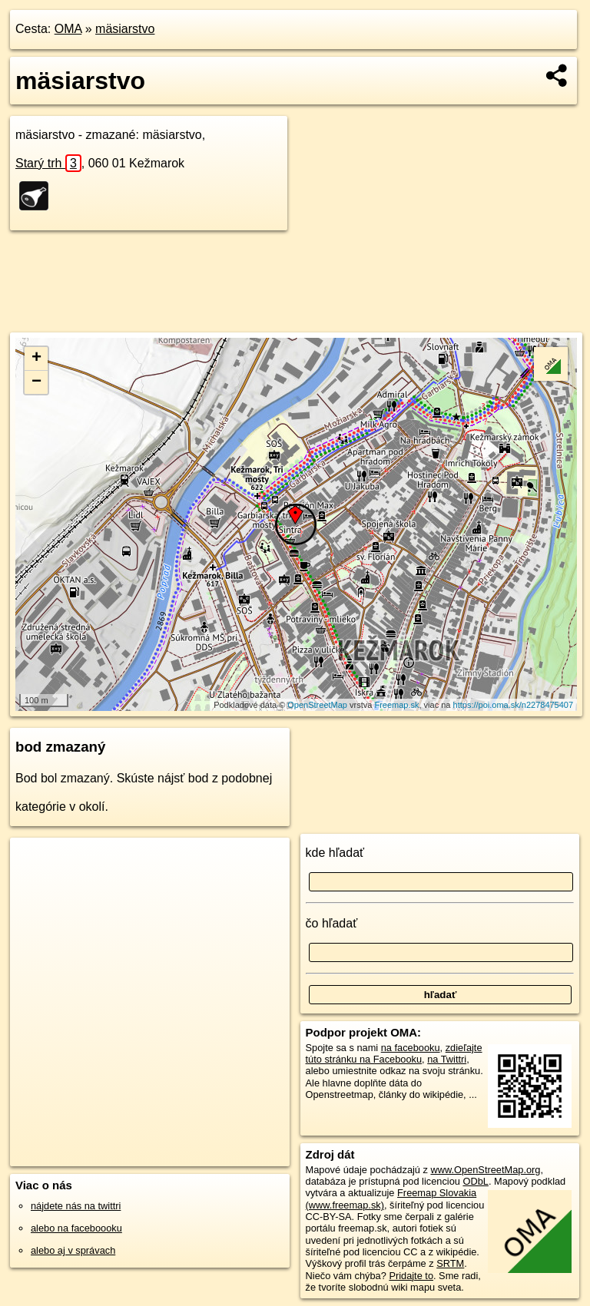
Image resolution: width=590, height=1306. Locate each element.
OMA (68, 28)
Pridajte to (411, 1275)
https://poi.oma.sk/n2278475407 (513, 704)
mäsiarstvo (124, 28)
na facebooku (410, 1047)
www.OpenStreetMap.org (485, 1169)
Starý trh (48, 163)
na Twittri (446, 1059)
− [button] (36, 382)
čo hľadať (332, 923)
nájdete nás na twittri (76, 1206)
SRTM (450, 1263)
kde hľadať (335, 852)
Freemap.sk (396, 704)
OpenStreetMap (317, 704)
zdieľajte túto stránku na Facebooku (394, 1053)
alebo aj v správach (73, 1250)
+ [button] (36, 358)
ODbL (475, 1181)
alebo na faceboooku (76, 1228)
